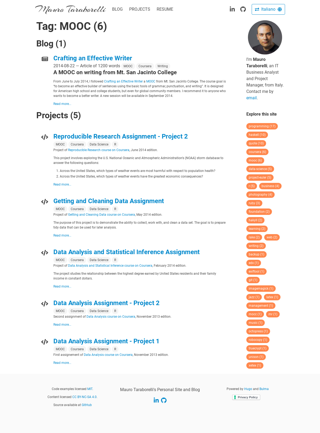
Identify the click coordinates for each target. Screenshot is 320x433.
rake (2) (254, 237)
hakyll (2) (255, 220)
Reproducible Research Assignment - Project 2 (120, 136)
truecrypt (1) (257, 348)
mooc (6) (255, 160)
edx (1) (254, 263)
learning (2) (257, 229)
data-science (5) (260, 169)
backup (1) (256, 254)
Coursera (145, 66)
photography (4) (260, 194)
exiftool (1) (256, 271)
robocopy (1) (258, 340)
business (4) (270, 186)
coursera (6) (257, 152)
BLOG (117, 9)
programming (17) (262, 126)
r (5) (252, 186)
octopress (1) (258, 331)
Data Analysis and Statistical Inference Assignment (126, 252)
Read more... (62, 104)
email (251, 97)
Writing (162, 66)
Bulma (264, 389)
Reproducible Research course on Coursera (98, 150)
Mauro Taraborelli (70, 9)
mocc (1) (255, 314)
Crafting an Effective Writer (92, 58)
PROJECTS (139, 9)
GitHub (87, 405)
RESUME (165, 9)
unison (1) (256, 357)
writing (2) (256, 246)
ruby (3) (254, 203)
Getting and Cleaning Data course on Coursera (101, 214)
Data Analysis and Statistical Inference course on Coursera (110, 265)
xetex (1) (255, 365)
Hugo (248, 389)
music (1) (255, 323)
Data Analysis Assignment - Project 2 (106, 303)
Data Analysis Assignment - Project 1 (106, 341)
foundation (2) (259, 212)
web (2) (272, 237)
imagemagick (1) (261, 288)
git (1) (253, 280)
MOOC (128, 66)
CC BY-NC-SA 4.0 (84, 397)
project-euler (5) (260, 177)
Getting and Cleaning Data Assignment (108, 201)
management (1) (261, 306)
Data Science (99, 144)
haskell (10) (257, 135)
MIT (89, 389)
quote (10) (256, 143)
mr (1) (272, 314)
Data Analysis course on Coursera (110, 316)
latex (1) (272, 297)
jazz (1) (254, 297)
